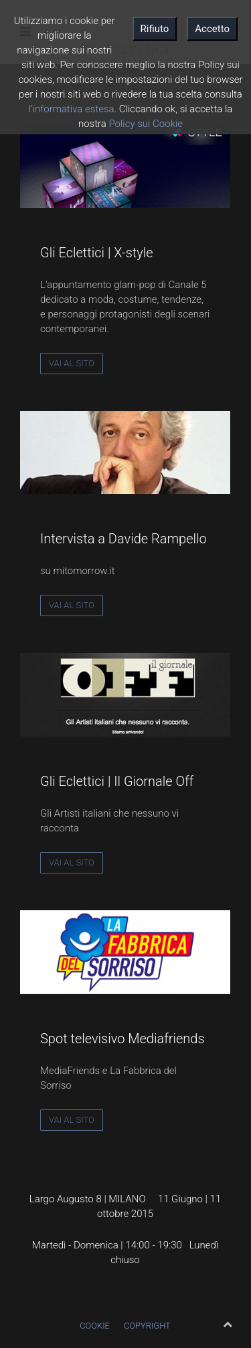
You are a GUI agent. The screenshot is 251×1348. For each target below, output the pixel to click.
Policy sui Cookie (145, 124)
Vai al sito (71, 363)
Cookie (95, 1326)
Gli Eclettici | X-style (96, 253)
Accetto (212, 29)
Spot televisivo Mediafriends (122, 1039)
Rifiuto (155, 29)
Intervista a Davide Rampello (123, 539)
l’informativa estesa (71, 109)
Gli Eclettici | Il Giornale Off (116, 781)
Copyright (147, 1326)
